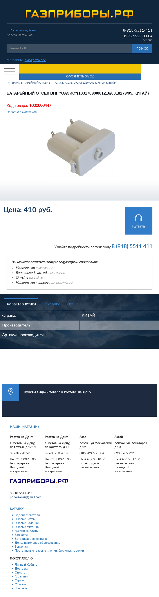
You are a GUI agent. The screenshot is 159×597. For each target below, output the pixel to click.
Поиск (142, 48)
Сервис (20, 580)
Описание (51, 304)
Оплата (20, 572)
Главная (13, 82)
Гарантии (21, 576)
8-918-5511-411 (137, 30)
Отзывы (74, 304)
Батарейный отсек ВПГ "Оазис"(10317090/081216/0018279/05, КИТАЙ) (68, 82)
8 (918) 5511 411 (132, 246)
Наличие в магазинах (22, 112)
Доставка (21, 568)
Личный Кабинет (27, 564)
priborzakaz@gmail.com (26, 497)
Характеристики (21, 304)
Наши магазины (25, 426)
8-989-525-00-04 (138, 36)
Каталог (17, 509)
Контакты (21, 588)
